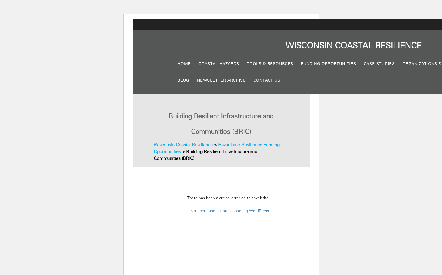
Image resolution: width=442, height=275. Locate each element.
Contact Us (266, 80)
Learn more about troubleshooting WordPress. (228, 210)
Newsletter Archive (221, 80)
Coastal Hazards (218, 63)
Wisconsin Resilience (353, 45)
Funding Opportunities (328, 63)
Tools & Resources (270, 63)
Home (184, 63)
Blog (183, 80)
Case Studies (379, 63)
